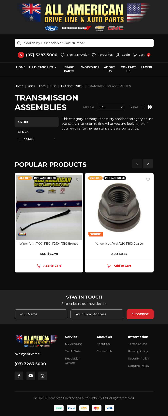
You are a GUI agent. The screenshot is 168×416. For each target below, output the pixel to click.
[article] (49, 223)
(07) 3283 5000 (30, 364)
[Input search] (84, 43)
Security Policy (138, 358)
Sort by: (88, 107)
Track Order (73, 351)
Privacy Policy (138, 351)
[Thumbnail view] (150, 107)
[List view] (142, 107)
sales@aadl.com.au (28, 354)
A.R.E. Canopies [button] (40, 67)
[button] (122, 55)
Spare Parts (69, 69)
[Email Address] (96, 314)
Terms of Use (137, 344)
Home (20, 67)
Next (148, 163)
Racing (146, 67)
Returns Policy (138, 366)
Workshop (90, 67)
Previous (137, 163)
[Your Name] (41, 314)
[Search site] (19, 43)
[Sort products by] (110, 107)
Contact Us (128, 69)
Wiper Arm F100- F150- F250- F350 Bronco (49, 243)
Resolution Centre (73, 360)
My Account (73, 344)
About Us (109, 69)
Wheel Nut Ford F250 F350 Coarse (119, 243)
